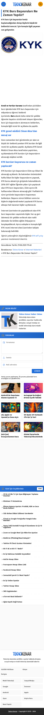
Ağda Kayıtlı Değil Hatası (12, 602)
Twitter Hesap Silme (10, 586)
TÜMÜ (40, 489)
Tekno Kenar (18, 250)
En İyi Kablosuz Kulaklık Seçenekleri (16, 554)
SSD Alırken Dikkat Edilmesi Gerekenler (17, 513)
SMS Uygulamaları (9, 591)
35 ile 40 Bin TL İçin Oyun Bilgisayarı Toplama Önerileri (20, 495)
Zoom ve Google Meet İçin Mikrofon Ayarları (20, 533)
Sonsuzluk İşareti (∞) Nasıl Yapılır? (16, 575)
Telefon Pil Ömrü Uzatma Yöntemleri (16, 543)
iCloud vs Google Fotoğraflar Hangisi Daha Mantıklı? (19, 519)
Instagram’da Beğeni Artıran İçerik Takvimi (32, 396)
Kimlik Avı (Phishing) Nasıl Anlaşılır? (16, 538)
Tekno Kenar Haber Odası (30, 314)
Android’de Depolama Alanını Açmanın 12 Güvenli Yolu (10, 397)
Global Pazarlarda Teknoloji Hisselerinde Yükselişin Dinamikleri (33, 436)
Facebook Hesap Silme (11, 570)
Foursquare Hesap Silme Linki (14, 565)
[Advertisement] (22, 79)
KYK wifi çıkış (37, 236)
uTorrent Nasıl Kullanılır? (12, 597)
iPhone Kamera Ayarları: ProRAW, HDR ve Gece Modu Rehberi (20, 507)
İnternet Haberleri (34, 250)
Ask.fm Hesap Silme (10, 559)
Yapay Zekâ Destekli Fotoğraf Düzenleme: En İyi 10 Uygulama (22, 526)
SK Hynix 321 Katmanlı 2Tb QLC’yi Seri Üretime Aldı (33, 417)
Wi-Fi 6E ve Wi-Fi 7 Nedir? (12, 549)
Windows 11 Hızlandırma (12, 501)
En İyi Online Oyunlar (10, 581)
